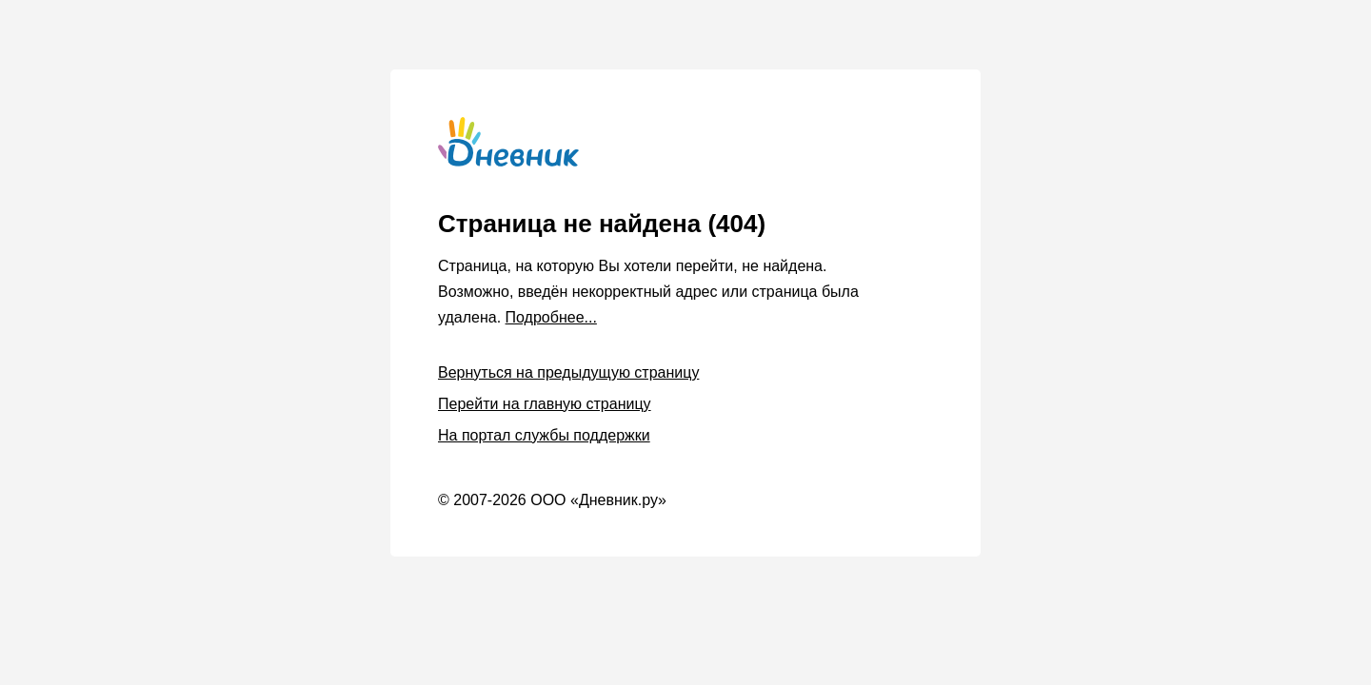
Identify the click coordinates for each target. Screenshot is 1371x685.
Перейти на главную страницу (544, 404)
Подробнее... (551, 317)
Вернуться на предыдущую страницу (568, 372)
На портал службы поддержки (544, 435)
